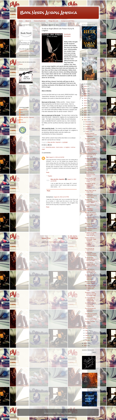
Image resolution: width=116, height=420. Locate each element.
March (87, 335)
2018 (85, 105)
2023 (85, 93)
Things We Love (53, 21)
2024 (85, 91)
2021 (85, 98)
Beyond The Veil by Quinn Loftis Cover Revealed (91, 214)
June (86, 328)
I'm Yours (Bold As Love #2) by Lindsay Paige (90, 299)
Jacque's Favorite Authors (90, 322)
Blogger (69, 413)
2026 (85, 86)
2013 (85, 117)
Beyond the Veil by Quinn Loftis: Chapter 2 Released (90, 186)
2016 (85, 110)
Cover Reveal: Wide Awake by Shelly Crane (90, 180)
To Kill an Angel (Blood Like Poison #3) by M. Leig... (91, 259)
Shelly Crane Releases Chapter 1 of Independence (91, 254)
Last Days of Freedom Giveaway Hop (89, 244)
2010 (85, 345)
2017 (85, 107)
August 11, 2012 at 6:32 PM (56, 157)
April (86, 333)
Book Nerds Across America (48, 12)
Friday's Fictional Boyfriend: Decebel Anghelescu (91, 135)
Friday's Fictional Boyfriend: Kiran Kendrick (90, 174)
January (87, 340)
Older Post (74, 238)
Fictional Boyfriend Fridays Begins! (90, 282)
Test (47, 157)
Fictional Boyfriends (40, 21)
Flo (22, 113)
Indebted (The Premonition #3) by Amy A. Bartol (91, 196)
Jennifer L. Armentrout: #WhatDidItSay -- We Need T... (90, 149)
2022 (85, 96)
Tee (22, 120)
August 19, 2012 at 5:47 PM (61, 197)
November (88, 124)
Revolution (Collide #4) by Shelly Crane (90, 140)
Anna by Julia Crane (90, 144)
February (88, 337)
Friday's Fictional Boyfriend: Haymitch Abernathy (89, 277)
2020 (85, 100)
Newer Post (46, 238)
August (87, 131)
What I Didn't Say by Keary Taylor (90, 191)
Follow (21, 65)
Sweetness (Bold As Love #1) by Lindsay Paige (90, 304)
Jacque (23, 115)
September (88, 129)
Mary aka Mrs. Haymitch (58, 179)
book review (59, 147)
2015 (85, 112)
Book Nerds (24, 110)
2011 (85, 343)
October (87, 126)
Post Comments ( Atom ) (56, 242)
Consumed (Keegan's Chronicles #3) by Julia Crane (91, 155)
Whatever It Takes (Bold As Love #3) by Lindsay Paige (90, 294)
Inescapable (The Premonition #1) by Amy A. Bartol (91, 219)
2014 (85, 115)
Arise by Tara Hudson (91, 319)
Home (21, 21)
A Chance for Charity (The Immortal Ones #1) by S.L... (90, 234)
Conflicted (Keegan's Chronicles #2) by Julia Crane (90, 160)
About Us (28, 21)
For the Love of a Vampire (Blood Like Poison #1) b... (91, 271)
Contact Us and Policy (67, 21)
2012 (85, 119)
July (86, 326)
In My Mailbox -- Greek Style (89, 209)
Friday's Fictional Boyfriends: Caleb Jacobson (90, 239)
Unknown (23, 123)
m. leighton (67, 147)
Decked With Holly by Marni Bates (91, 164)
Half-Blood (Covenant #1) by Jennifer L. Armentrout (91, 315)
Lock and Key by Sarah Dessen (89, 249)
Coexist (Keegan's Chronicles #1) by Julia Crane (90, 169)
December (88, 121)
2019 (85, 103)
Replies (50, 176)
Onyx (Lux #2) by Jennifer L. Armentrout (89, 225)
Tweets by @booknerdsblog (26, 51)
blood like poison (50, 147)
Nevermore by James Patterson (91, 229)
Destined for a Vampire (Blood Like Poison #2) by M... (91, 265)
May (86, 330)
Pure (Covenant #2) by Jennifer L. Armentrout (90, 310)
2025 (85, 88)
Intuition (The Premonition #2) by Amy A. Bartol (91, 201)
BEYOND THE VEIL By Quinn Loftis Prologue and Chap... (90, 288)
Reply (47, 172)
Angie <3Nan (56, 413)
